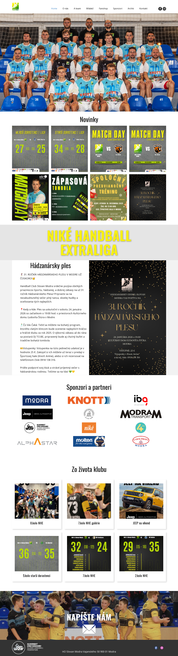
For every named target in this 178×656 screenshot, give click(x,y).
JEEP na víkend (141, 522)
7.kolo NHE (89, 575)
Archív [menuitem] (131, 8)
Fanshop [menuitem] (103, 8)
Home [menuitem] (54, 8)
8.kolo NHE (36, 522)
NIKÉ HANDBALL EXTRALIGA (89, 242)
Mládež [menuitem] (90, 8)
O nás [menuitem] (65, 8)
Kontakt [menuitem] (143, 8)
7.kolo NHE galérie (89, 522)
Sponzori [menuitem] (117, 8)
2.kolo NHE (141, 575)
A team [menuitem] (77, 8)
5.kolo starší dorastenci (36, 575)
